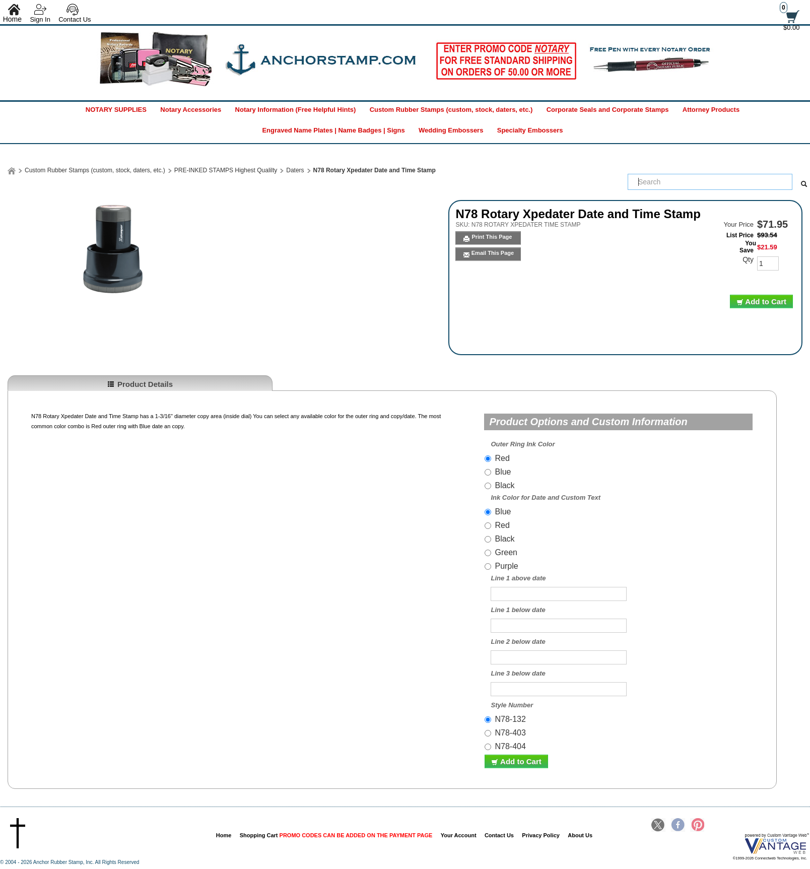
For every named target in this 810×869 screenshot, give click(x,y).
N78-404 (510, 746)
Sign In (40, 19)
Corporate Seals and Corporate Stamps (608, 109)
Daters (295, 170)
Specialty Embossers (530, 130)
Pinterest (697, 825)
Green (506, 552)
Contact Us (74, 19)
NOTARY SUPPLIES (116, 109)
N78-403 (510, 732)
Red (502, 458)
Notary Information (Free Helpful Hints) (295, 109)
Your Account (459, 835)
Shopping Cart (336, 835)
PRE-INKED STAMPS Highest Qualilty (226, 170)
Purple (506, 566)
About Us (580, 835)
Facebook (678, 825)
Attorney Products (711, 109)
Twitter (658, 825)
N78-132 (510, 719)
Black (504, 485)
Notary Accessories (190, 109)
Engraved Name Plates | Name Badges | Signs (333, 130)
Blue (503, 471)
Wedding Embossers (451, 130)
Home (224, 835)
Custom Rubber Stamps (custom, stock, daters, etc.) (451, 109)
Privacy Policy (541, 835)
